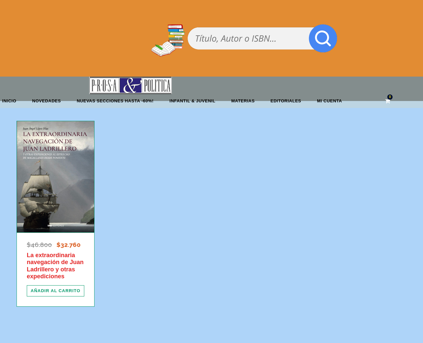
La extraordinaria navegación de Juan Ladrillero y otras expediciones (55, 266)
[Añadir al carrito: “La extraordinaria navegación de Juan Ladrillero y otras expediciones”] (55, 290)
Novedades (46, 100)
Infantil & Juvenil (192, 100)
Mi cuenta (329, 100)
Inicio (9, 100)
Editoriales (286, 100)
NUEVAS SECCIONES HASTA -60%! (115, 100)
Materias (243, 100)
